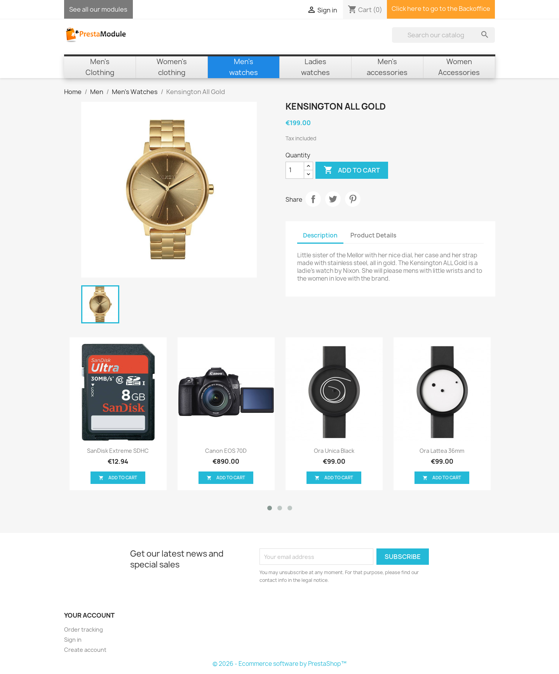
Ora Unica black (334, 450)
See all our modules (98, 9)
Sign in (73, 639)
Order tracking (83, 629)
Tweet (333, 199)
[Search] (443, 35)
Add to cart (352, 170)
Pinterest (352, 199)
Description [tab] (320, 235)
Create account (85, 649)
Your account (89, 615)
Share (313, 199)
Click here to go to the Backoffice (441, 8)
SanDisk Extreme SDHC (118, 450)
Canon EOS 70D (226, 450)
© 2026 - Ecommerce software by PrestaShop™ (279, 664)
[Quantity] (295, 170)
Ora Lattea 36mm (442, 450)
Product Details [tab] (373, 235)
